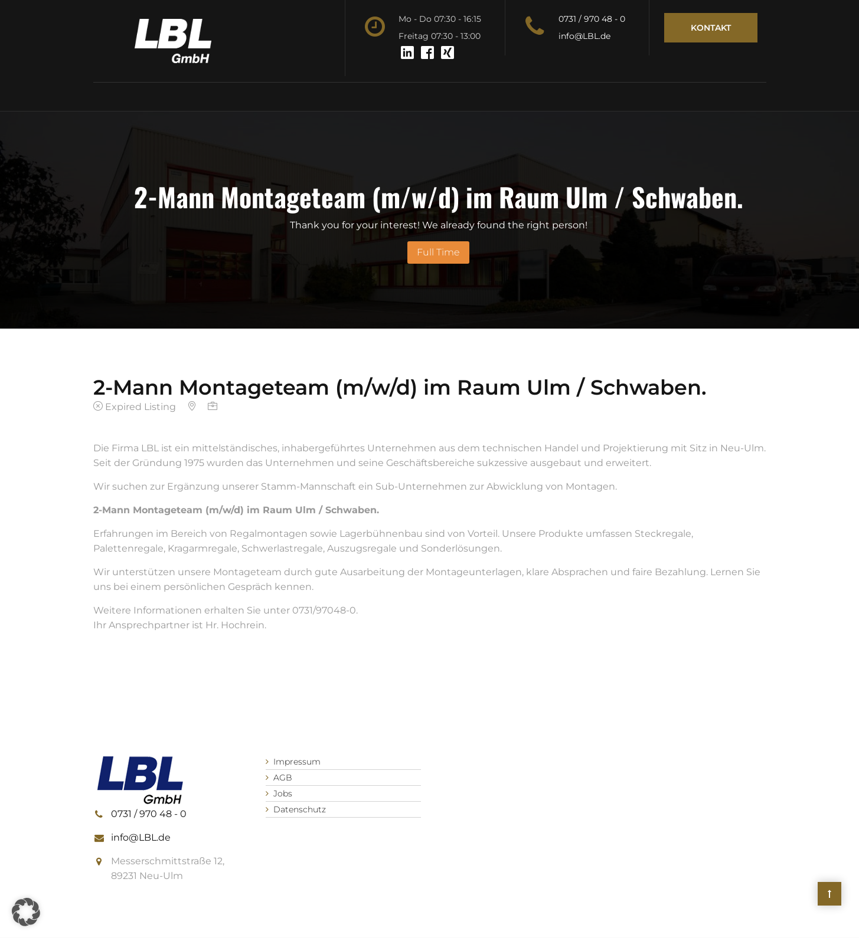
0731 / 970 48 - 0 (591, 19)
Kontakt (711, 27)
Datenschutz (299, 809)
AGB (282, 777)
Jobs (282, 793)
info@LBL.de (584, 36)
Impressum (297, 761)
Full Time (438, 252)
